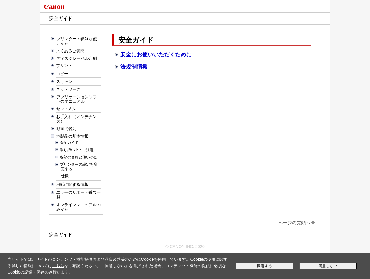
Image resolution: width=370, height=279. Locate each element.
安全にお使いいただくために (156, 54)
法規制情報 (134, 67)
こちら (58, 265)
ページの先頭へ (297, 222)
